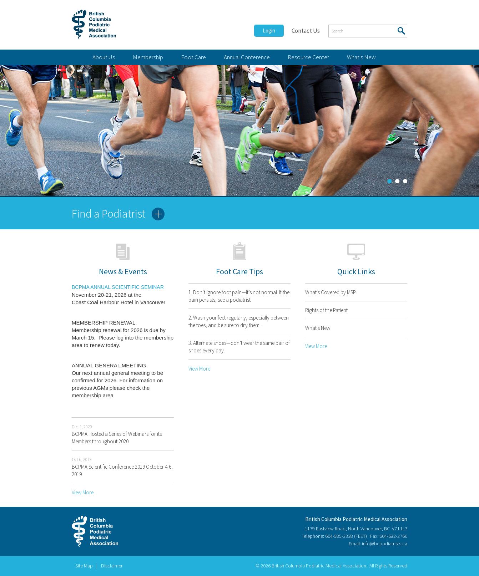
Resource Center (308, 57)
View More (83, 492)
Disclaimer (111, 565)
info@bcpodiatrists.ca (384, 543)
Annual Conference (247, 57)
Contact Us (306, 31)
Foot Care (193, 57)
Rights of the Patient (326, 310)
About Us (103, 57)
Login (269, 30)
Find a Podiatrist (108, 214)
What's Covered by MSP (330, 292)
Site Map (84, 565)
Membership (148, 57)
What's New (361, 57)
